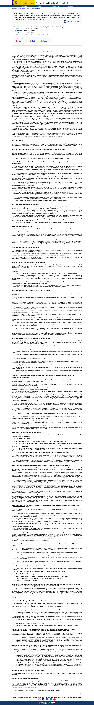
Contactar (14, 697)
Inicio (19, 8)
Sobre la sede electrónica (23, 697)
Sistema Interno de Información (60, 697)
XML (45, 41)
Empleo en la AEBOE (77, 697)
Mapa (30, 697)
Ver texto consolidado (73, 21)
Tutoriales (70, 697)
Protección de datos (49, 697)
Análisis (20, 48)
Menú (70, 6)
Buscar (23, 8)
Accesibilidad (41, 697)
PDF (20, 41)
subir (80, 694)
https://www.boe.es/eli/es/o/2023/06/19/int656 (36, 34)
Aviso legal (35, 697)
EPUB (33, 41)
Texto (14, 48)
